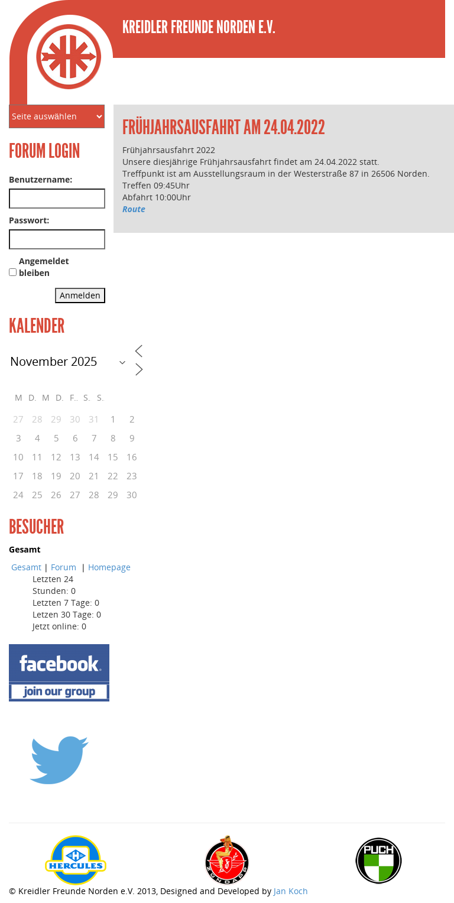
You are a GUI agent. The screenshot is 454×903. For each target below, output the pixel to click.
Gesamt (26, 567)
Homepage (109, 567)
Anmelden (80, 295)
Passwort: (29, 220)
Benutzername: (40, 179)
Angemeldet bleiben (44, 266)
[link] (123, 220)
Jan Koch (291, 890)
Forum (65, 567)
